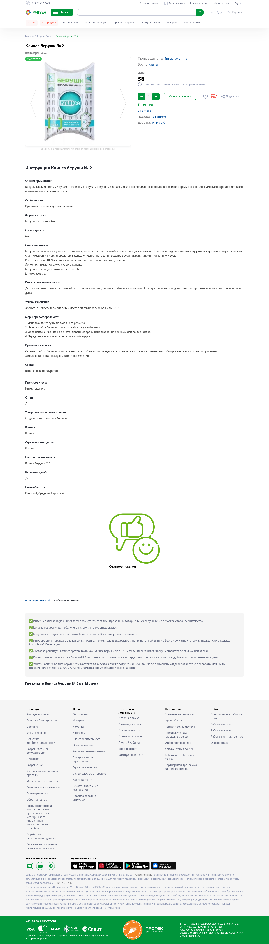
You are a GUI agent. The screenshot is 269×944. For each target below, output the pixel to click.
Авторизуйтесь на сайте (39, 600)
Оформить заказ (180, 96)
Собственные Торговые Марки (180, 757)
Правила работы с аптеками (84, 798)
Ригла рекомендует (96, 22)
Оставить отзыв (83, 745)
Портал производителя (180, 726)
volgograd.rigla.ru (143, 875)
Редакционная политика (89, 751)
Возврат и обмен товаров (43, 787)
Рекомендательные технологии (85, 788)
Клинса (153, 64)
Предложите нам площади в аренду (176, 735)
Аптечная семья (129, 718)
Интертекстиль (175, 59)
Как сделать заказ (38, 714)
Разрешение (35, 765)
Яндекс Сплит (70, 22)
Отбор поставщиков (178, 742)
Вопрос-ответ (128, 748)
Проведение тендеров (179, 714)
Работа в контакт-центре (227, 736)
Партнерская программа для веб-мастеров (181, 767)
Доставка (33, 726)
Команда (78, 726)
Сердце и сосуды (150, 22)
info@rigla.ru (193, 936)
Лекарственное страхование (83, 759)
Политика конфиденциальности (41, 741)
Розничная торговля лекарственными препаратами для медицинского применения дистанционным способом (40, 817)
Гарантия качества (85, 767)
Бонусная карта (199, 3)
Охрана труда (219, 742)
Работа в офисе (221, 730)
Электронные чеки (131, 755)
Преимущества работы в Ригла (226, 716)
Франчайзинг (173, 720)
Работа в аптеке (221, 724)
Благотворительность (87, 739)
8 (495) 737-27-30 (63, 883)
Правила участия (130, 730)
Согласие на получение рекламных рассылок (42, 846)
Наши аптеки (221, 3)
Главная (29, 36)
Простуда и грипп (124, 22)
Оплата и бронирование (42, 720)
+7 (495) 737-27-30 (41, 921)
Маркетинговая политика (43, 781)
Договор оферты (37, 793)
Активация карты (130, 724)
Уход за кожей (192, 22)
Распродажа (49, 22)
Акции (31, 22)
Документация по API (179, 749)
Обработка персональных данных (41, 836)
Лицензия (33, 759)
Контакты (79, 733)
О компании (81, 714)
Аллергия (171, 22)
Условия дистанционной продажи (42, 773)
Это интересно (36, 733)
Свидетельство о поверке (89, 773)
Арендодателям (149, 3)
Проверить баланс (131, 736)
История (78, 720)
